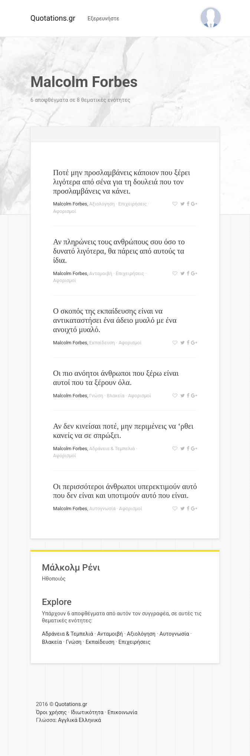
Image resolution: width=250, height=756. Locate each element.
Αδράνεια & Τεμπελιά (112, 448)
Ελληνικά (90, 720)
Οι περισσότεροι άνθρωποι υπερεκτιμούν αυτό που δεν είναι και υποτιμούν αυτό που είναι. (125, 491)
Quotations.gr (52, 18)
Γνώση (96, 395)
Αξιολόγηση (102, 204)
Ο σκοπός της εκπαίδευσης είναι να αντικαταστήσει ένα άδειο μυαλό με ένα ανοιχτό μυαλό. (115, 320)
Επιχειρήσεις (132, 204)
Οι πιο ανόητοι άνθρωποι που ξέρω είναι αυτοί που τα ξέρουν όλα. (116, 378)
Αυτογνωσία (102, 508)
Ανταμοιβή (100, 273)
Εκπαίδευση (102, 342)
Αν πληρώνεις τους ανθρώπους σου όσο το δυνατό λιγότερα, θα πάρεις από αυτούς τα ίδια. (119, 250)
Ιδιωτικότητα (87, 712)
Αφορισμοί (64, 211)
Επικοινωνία (123, 712)
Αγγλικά (67, 720)
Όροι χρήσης (51, 712)
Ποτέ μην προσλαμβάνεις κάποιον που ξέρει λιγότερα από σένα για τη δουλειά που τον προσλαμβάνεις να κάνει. (121, 181)
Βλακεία (116, 395)
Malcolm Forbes (70, 204)
